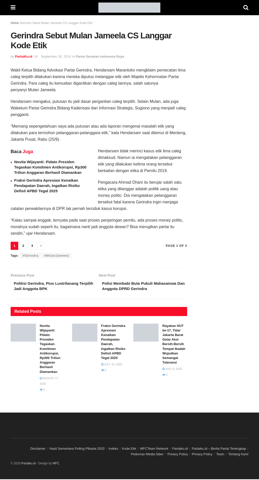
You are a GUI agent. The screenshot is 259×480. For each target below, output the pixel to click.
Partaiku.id (180, 449)
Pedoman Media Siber (147, 455)
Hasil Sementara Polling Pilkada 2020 (77, 449)
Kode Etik (129, 449)
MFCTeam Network (154, 449)
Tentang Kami (238, 455)
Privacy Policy (177, 455)
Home (15, 23)
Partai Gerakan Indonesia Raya (100, 56)
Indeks (113, 449)
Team (220, 455)
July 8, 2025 (172, 369)
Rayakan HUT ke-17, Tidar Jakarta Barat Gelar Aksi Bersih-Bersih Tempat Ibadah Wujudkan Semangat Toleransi (173, 345)
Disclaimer (38, 449)
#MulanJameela (56, 255)
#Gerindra (30, 255)
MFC (56, 464)
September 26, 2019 (56, 56)
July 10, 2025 (111, 365)
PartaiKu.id (23, 56)
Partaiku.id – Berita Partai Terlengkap (219, 449)
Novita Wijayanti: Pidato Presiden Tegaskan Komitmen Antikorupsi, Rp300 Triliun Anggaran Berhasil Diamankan (50, 167)
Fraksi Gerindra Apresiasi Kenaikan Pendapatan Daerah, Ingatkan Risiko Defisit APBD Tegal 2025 (47, 185)
